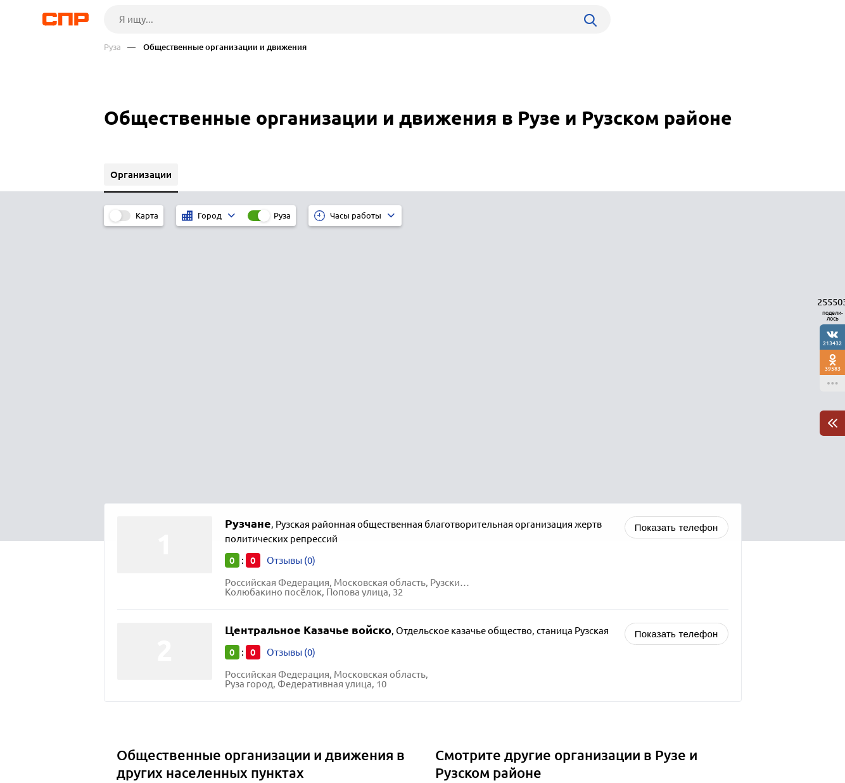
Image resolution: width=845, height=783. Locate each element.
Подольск (143, 565)
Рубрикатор (127, 736)
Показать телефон (676, 261)
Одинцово (144, 549)
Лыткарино (146, 580)
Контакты (388, 736)
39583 (833, 368)
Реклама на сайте (295, 736)
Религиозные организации (499, 565)
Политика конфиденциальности (274, 773)
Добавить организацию (684, 735)
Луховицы (144, 596)
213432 (832, 343)
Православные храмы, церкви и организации (541, 549)
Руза (112, 47)
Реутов (136, 533)
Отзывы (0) (291, 294)
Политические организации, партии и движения (547, 533)
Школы (456, 580)
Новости (205, 736)
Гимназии (461, 596)
